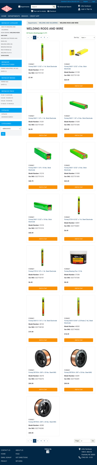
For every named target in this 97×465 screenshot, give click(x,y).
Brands (24, 16)
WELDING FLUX (5, 52)
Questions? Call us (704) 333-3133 (70, 1)
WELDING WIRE (5, 44)
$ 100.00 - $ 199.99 (6, 103)
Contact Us (5, 450)
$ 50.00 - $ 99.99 (5, 101)
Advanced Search (7, 117)
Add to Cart (79, 86)
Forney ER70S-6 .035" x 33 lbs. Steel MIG (78, 372)
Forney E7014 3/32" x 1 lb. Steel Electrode (78, 219)
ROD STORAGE (5, 50)
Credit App (34, 16)
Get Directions (22, 457)
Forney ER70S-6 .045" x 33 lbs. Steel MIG (42, 422)
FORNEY (3, 81)
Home (3, 16)
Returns (19, 461)
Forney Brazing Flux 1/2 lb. (73, 271)
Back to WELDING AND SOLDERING (8, 28)
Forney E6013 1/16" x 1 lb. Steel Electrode (43, 321)
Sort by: (76, 37)
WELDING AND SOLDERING (48, 23)
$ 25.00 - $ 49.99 (5, 98)
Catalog (4, 114)
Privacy (4, 461)
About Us (19, 450)
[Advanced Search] (64, 7)
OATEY (3, 71)
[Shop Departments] (23, 7)
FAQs (18, 454)
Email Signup (6, 457)
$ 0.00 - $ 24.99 (5, 95)
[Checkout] (51, 11)
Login (93, 1)
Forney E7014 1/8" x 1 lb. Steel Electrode (42, 271)
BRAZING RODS (5, 47)
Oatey (3, 84)
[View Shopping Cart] (38, 11)
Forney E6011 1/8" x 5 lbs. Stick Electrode (78, 118)
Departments (14, 16)
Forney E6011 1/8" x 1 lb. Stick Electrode (42, 118)
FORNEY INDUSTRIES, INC (8, 68)
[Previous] (28, 37)
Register (85, 1)
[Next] (47, 37)
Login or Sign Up (86, 9)
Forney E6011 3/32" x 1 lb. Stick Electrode (43, 66)
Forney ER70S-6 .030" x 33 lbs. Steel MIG (42, 372)
